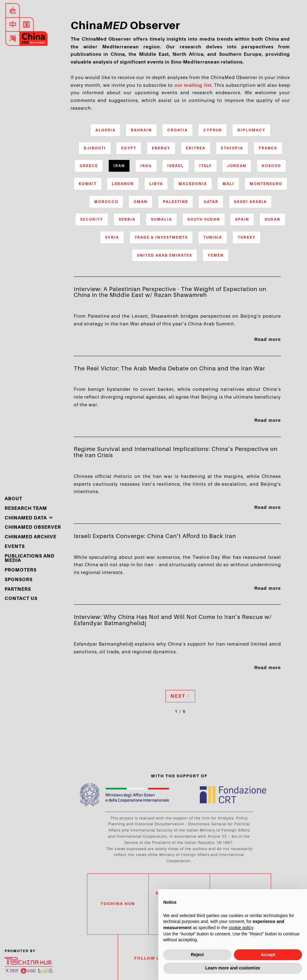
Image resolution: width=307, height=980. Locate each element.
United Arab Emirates (164, 255)
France (268, 148)
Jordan (236, 165)
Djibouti (95, 148)
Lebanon (123, 183)
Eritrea (195, 148)
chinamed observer (33, 527)
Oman (140, 201)
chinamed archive (30, 537)
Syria (112, 237)
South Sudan (203, 219)
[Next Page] (180, 696)
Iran (119, 165)
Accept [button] (268, 954)
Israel (175, 165)
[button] (29, 518)
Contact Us (21, 598)
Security (91, 219)
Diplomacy (251, 130)
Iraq (146, 165)
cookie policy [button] (241, 927)
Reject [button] (197, 954)
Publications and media (30, 558)
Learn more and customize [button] (232, 967)
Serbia (127, 219)
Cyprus (212, 130)
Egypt (128, 148)
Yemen (216, 255)
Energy (161, 148)
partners (18, 589)
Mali (228, 183)
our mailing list (193, 85)
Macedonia (192, 183)
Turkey (247, 237)
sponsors (19, 579)
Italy (205, 165)
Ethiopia (232, 148)
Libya (156, 183)
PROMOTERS (21, 570)
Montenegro (266, 183)
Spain (242, 219)
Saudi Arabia (250, 201)
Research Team (26, 508)
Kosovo (271, 165)
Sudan (272, 219)
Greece (89, 165)
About (13, 499)
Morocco (106, 201)
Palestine (175, 201)
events (15, 546)
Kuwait (88, 183)
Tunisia (212, 237)
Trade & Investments (161, 237)
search (276, 32)
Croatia (177, 130)
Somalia (161, 219)
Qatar (211, 201)
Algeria (105, 130)
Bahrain (141, 130)
